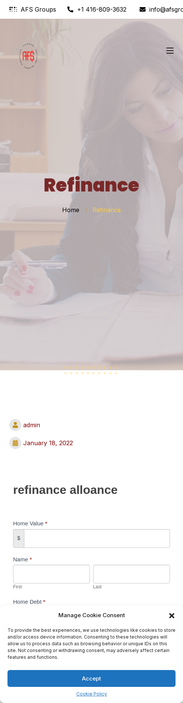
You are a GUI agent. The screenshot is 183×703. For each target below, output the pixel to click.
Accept (91, 678)
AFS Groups (32, 9)
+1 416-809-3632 (96, 9)
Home (70, 210)
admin (24, 425)
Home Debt (29, 601)
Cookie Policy (91, 694)
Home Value (30, 523)
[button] (172, 615)
